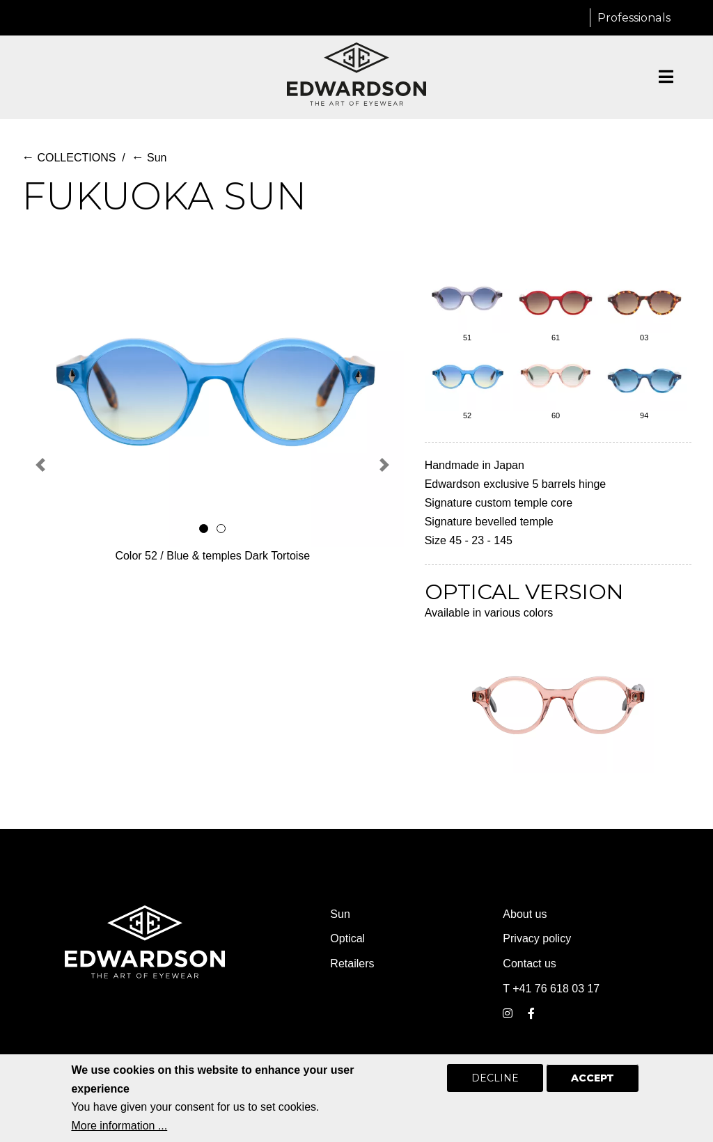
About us (525, 914)
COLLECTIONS (69, 158)
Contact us (529, 963)
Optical (347, 938)
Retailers (352, 963)
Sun (149, 158)
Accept (592, 1087)
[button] (41, 464)
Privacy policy (537, 938)
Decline (495, 1087)
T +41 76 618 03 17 (551, 988)
